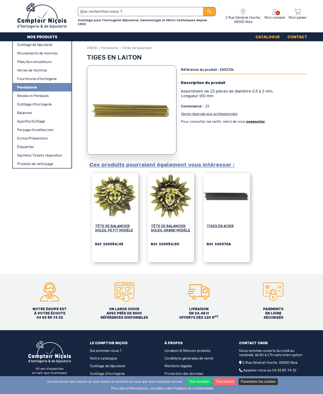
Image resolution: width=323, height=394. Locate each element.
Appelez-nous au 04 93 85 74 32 (269, 370)
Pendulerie (108, 48)
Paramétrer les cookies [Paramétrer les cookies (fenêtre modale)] (258, 381)
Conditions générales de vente (188, 358)
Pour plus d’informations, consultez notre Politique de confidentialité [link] (162, 388)
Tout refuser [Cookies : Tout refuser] (225, 381)
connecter (255, 121)
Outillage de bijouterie (107, 366)
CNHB (92, 48)
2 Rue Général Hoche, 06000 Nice (269, 362)
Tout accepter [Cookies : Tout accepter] (199, 381)
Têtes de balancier (135, 48)
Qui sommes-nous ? (105, 350)
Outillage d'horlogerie (107, 373)
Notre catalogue (103, 358)
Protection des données (183, 373)
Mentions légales (178, 366)
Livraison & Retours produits (187, 350)
